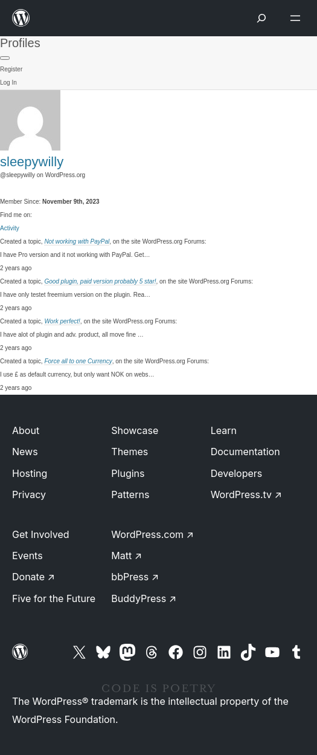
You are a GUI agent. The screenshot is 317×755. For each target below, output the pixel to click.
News (25, 452)
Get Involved (40, 534)
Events (27, 555)
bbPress (135, 577)
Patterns (130, 494)
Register (11, 69)
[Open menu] (297, 18)
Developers (237, 473)
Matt (126, 555)
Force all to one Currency (78, 361)
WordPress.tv (246, 494)
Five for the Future (53, 598)
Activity (9, 228)
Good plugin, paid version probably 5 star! (100, 281)
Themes (129, 452)
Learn (224, 430)
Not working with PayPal (76, 241)
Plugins (127, 473)
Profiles (20, 43)
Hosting (29, 473)
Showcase (134, 430)
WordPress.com (152, 534)
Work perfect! (62, 321)
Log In (8, 82)
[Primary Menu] (5, 58)
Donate (33, 577)
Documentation (245, 452)
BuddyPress (143, 598)
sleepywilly (31, 161)
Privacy (29, 494)
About (25, 430)
